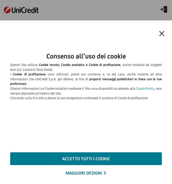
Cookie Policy (145, 88)
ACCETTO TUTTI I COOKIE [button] (86, 158)
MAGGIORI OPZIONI (83, 173)
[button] (162, 34)
